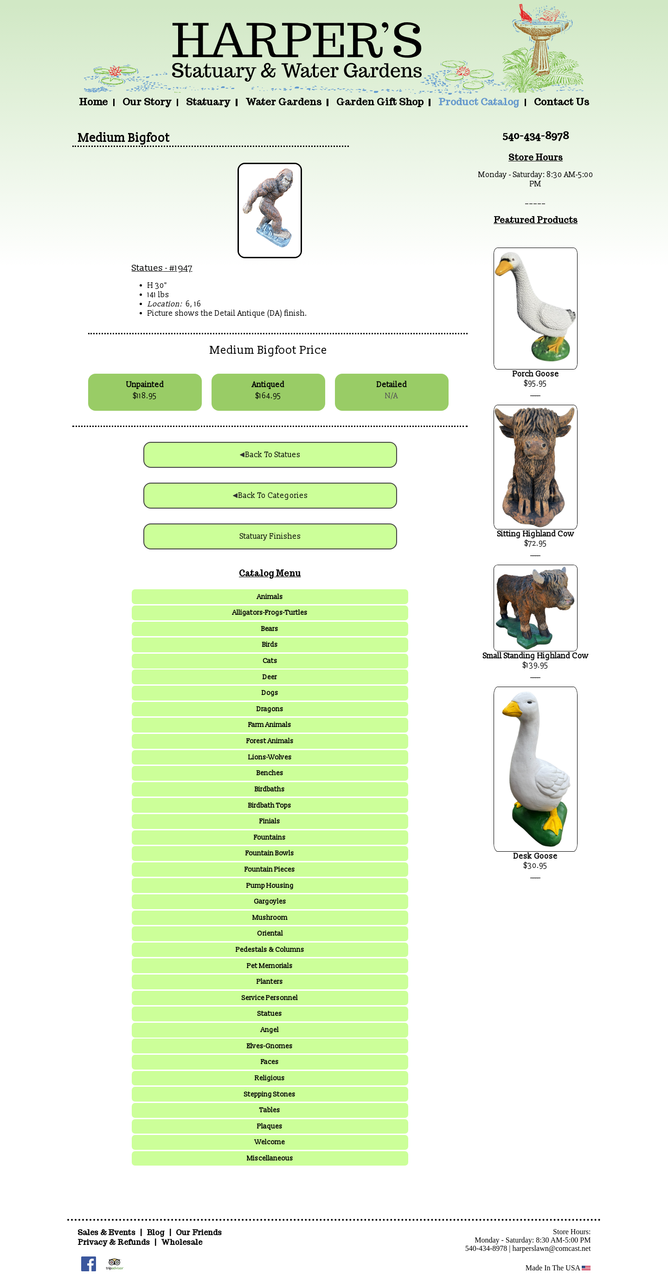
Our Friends (199, 1232)
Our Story (146, 102)
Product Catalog (478, 102)
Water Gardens (283, 102)
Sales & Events (107, 1232)
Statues (147, 268)
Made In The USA (558, 1268)
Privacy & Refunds (113, 1242)
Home (93, 102)
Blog (156, 1232)
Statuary (208, 102)
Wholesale (181, 1242)
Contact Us (561, 102)
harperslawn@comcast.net (552, 1248)
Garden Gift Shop (380, 102)
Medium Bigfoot (124, 138)
